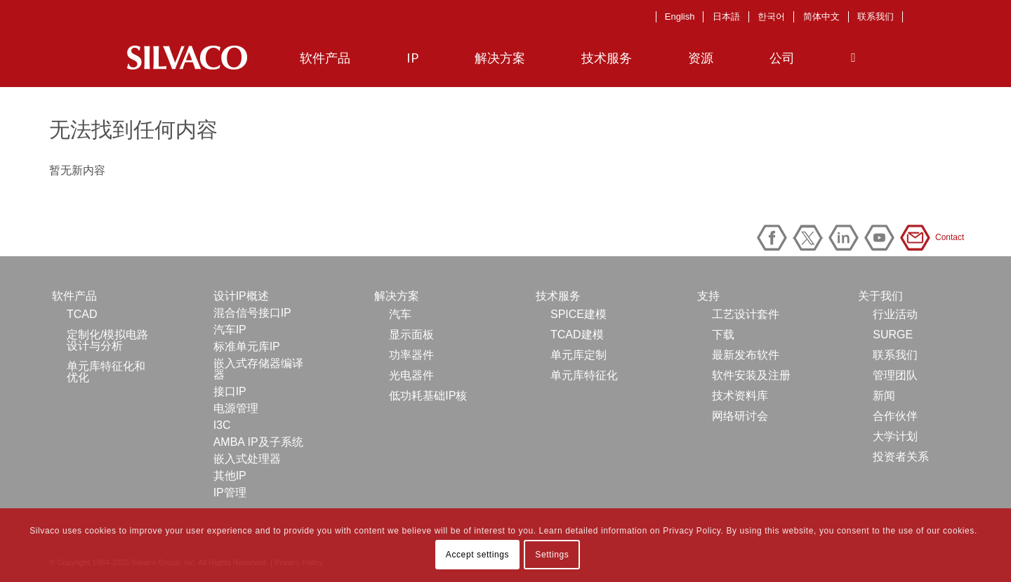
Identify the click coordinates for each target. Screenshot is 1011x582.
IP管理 (229, 492)
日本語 (726, 16)
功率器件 (411, 355)
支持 (708, 296)
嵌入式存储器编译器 (258, 369)
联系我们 (875, 16)
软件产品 (74, 296)
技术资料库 (740, 396)
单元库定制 (578, 355)
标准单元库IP (246, 346)
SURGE (893, 334)
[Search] (853, 57)
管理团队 (895, 375)
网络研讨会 (740, 416)
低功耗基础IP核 (428, 396)
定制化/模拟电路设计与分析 (107, 340)
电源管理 (235, 408)
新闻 (884, 396)
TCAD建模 (577, 334)
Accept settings (477, 555)
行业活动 (895, 314)
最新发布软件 (745, 355)
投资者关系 (901, 457)
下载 (723, 334)
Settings (552, 555)
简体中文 (821, 16)
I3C (222, 425)
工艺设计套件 (745, 314)
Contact (917, 238)
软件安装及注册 (751, 375)
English (680, 16)
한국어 (771, 16)
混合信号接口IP (252, 313)
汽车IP (229, 330)
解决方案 (396, 296)
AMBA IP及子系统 (258, 442)
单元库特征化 (584, 375)
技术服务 (558, 296)
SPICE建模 (578, 314)
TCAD (82, 314)
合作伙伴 (895, 416)
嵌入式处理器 (247, 459)
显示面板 (411, 334)
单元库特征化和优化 (106, 371)
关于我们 (880, 296)
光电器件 (411, 375)
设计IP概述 (241, 296)
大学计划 (895, 436)
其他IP (229, 476)
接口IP (229, 391)
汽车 (400, 314)
